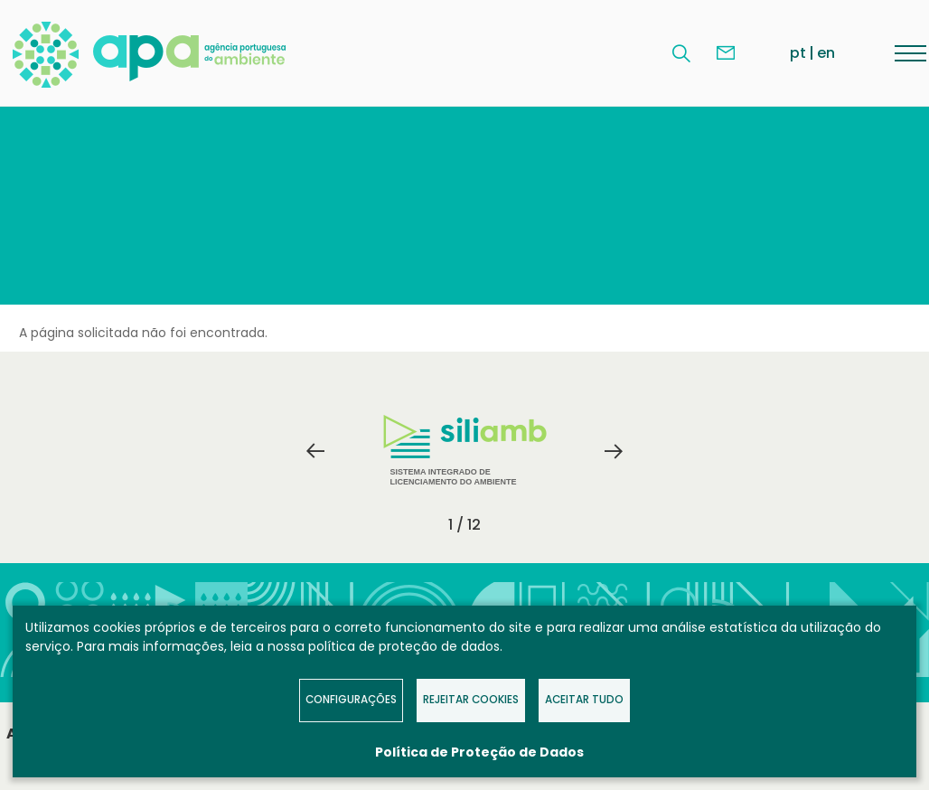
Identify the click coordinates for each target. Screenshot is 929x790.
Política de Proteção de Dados (479, 752)
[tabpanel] (464, 451)
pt (798, 52)
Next (614, 451)
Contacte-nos (726, 53)
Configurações (351, 699)
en (826, 52)
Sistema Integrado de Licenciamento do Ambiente (465, 450)
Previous (315, 451)
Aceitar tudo (584, 699)
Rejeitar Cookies (471, 699)
